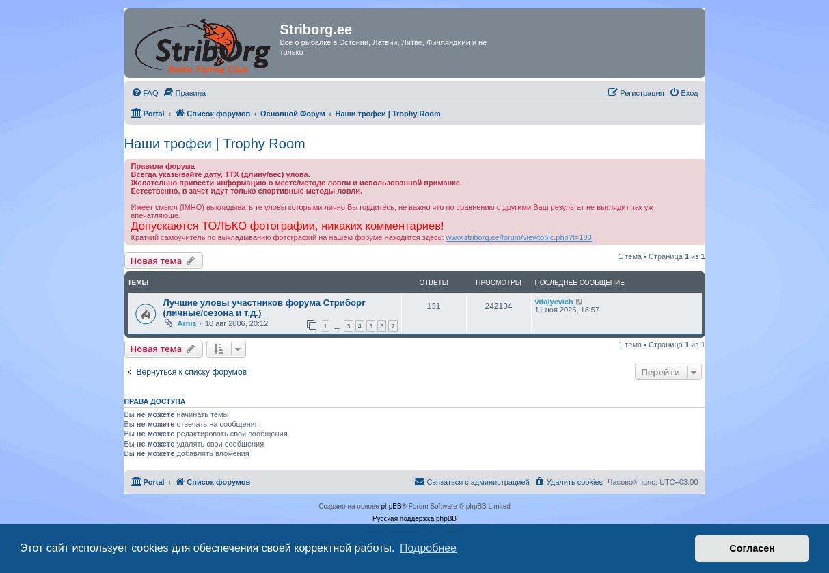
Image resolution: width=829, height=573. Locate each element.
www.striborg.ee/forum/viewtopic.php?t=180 (519, 237)
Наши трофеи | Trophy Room (214, 143)
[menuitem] (145, 93)
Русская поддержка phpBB (414, 518)
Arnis (187, 323)
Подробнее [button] (428, 548)
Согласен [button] (752, 548)
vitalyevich (554, 301)
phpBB (391, 506)
